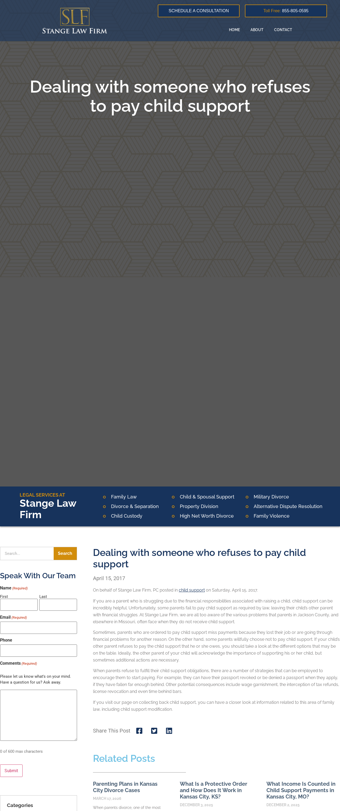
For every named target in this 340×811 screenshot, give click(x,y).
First (4, 596)
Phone (6, 637)
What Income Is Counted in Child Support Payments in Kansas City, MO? (300, 790)
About (257, 30)
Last (43, 596)
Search (65, 553)
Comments (18, 659)
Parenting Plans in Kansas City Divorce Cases (125, 787)
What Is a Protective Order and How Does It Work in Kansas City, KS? (213, 790)
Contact (283, 30)
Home (234, 30)
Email (13, 616)
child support (192, 590)
